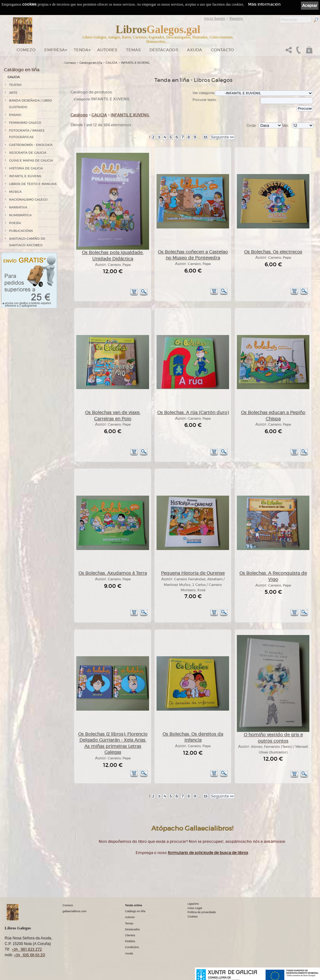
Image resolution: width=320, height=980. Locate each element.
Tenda (81, 49)
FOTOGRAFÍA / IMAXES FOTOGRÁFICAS (26, 133)
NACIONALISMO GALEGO (28, 200)
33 (205, 137)
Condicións (132, 947)
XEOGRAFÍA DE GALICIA (27, 153)
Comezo (26, 49)
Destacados (132, 929)
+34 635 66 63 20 (29, 954)
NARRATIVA (18, 207)
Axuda (194, 49)
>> (222, 137)
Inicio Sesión (214, 18)
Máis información (264, 4)
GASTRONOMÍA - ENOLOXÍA (30, 145)
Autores (107, 49)
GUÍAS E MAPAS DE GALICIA (31, 160)
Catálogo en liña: (22, 69)
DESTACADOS (163, 49)
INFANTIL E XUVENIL (25, 176)
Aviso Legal (195, 908)
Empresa (54, 49)
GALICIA (14, 77)
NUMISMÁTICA (20, 215)
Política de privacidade (202, 912)
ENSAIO (15, 115)
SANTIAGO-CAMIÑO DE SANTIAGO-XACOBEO (27, 242)
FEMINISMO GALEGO (25, 123)
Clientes (130, 935)
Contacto (222, 49)
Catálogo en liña (90, 62)
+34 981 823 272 (27, 949)
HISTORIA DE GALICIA (26, 168)
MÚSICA (15, 192)
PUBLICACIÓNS (21, 231)
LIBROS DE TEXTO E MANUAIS (33, 184)
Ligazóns (193, 903)
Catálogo (79, 114)
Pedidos (130, 941)
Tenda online (133, 905)
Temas (133, 49)
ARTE (13, 93)
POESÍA (15, 223)
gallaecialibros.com (74, 911)
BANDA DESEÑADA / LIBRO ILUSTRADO (30, 103)
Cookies (193, 916)
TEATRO (15, 85)
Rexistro (236, 18)
